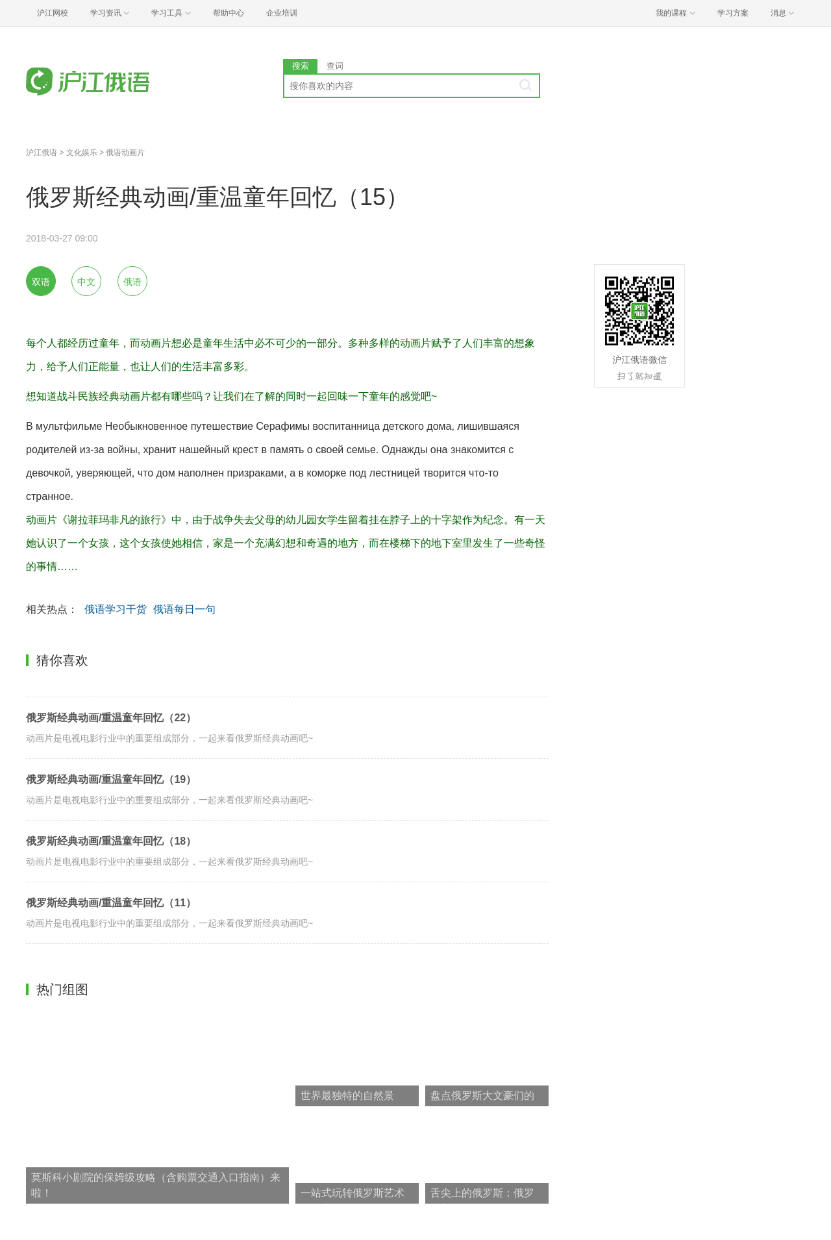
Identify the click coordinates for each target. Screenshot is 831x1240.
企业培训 (281, 13)
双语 (41, 282)
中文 (86, 282)
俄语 (132, 282)
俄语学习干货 (115, 609)
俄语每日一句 (184, 609)
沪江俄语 (41, 152)
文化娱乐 (81, 152)
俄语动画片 (125, 152)
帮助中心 (228, 13)
